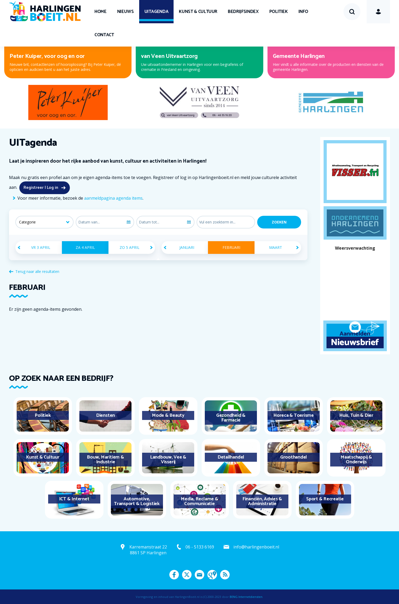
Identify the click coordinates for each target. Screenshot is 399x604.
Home (100, 11)
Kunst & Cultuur (198, 11)
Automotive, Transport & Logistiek (137, 501)
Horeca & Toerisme (293, 415)
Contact (104, 35)
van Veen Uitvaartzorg (169, 56)
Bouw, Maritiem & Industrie (105, 459)
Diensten (105, 415)
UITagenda (156, 11)
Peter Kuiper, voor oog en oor (47, 56)
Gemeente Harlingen (299, 56)
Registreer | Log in (41, 187)
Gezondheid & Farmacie (231, 417)
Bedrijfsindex (243, 11)
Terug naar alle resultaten (37, 271)
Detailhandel (230, 457)
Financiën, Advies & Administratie (262, 501)
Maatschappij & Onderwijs (356, 459)
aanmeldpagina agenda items (113, 198)
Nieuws (125, 11)
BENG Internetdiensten (246, 597)
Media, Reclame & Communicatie (199, 501)
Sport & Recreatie (325, 499)
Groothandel (293, 457)
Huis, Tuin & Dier (356, 415)
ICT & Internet (74, 499)
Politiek (278, 11)
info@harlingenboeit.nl (256, 547)
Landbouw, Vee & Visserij (168, 459)
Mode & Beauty (168, 415)
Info (303, 11)
